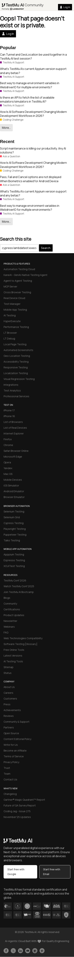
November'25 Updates (17, 817)
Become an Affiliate (15, 750)
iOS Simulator (11, 485)
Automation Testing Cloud (19, 269)
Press (7, 704)
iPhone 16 (9, 416)
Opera (7, 462)
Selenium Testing (14, 511)
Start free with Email (51, 872)
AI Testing (10, 315)
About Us (9, 687)
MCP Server (10, 286)
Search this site (15, 239)
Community (10, 603)
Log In (65, 7)
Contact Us (10, 779)
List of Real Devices (15, 427)
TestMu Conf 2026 (15, 580)
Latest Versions (13, 655)
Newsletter (10, 621)
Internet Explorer (14, 433)
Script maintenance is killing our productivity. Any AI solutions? (33, 150)
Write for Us (11, 744)
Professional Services (16, 396)
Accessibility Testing (16, 361)
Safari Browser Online (16, 450)
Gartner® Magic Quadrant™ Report (24, 799)
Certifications (12, 609)
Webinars (9, 626)
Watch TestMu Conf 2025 (19, 586)
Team (7, 773)
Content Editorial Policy (17, 739)
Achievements (12, 710)
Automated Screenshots (18, 350)
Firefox (8, 439)
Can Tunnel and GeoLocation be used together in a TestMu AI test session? (33, 56)
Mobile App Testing (15, 309)
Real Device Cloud (14, 298)
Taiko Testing (12, 540)
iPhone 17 (9, 410)
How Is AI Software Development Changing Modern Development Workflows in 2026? (33, 114)
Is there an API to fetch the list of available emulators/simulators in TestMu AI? (27, 99)
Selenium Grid (12, 517)
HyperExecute (12, 321)
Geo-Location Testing (17, 356)
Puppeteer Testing (15, 534)
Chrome (8, 445)
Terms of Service (14, 756)
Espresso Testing (14, 560)
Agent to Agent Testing (18, 280)
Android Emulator (14, 491)
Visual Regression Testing (19, 379)
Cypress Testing (14, 523)
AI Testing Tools (13, 661)
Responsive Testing (16, 367)
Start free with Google (15, 872)
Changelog (10, 794)
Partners (9, 727)
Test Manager (12, 304)
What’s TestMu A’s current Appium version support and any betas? (33, 71)
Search (45, 248)
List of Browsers (13, 422)
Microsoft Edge (13, 456)
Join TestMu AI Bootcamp (19, 592)
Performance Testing (16, 327)
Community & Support (16, 721)
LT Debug (9, 338)
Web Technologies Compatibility (23, 638)
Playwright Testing (15, 529)
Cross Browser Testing (17, 292)
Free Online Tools (14, 649)
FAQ (6, 632)
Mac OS (8, 474)
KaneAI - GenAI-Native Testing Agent (25, 275)
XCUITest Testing (14, 566)
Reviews (9, 716)
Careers (8, 692)
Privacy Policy (11, 762)
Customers (10, 698)
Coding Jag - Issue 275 (17, 811)
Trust (7, 768)
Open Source (11, 733)
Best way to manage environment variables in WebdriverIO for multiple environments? (29, 85)
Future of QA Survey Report (20, 805)
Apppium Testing (14, 554)
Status (7, 673)
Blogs (7, 597)
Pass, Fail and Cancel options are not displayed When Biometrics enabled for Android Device (30, 179)
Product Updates (14, 615)
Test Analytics (12, 390)
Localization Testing (16, 373)
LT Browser (10, 332)
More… (6, 128)
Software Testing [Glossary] (20, 644)
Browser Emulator (14, 497)
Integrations (11, 384)
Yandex (8, 468)
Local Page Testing (15, 344)
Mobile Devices (13, 479)
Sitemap (8, 667)
